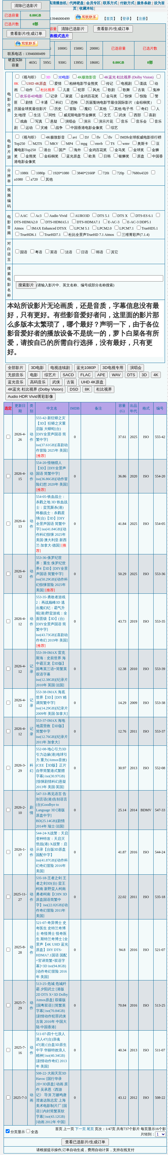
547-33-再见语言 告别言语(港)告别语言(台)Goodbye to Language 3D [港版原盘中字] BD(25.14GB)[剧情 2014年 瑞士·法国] (51, 810)
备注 (98, 408)
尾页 (90, 1129)
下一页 (80, 1129)
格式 (146, 408)
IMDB (75, 408)
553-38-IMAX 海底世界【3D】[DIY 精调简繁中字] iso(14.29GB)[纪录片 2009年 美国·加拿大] (52, 703)
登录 (126, 19)
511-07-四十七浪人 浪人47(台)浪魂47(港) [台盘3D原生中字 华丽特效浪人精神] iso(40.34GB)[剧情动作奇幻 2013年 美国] (51, 1050)
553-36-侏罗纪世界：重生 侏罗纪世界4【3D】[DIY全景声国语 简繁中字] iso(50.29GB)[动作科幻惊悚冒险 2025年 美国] (52, 574)
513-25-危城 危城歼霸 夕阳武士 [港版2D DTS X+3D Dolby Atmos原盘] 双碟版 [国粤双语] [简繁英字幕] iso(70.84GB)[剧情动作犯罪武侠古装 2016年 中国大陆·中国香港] (52, 1005)
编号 (160, 408)
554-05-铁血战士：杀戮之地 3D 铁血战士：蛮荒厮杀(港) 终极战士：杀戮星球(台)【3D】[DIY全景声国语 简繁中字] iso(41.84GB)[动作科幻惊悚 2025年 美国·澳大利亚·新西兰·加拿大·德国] (52, 524)
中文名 (51, 408)
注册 (142, 19)
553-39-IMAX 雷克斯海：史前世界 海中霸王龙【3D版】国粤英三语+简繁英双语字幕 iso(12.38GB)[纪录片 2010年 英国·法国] (52, 669)
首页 (109, 19)
